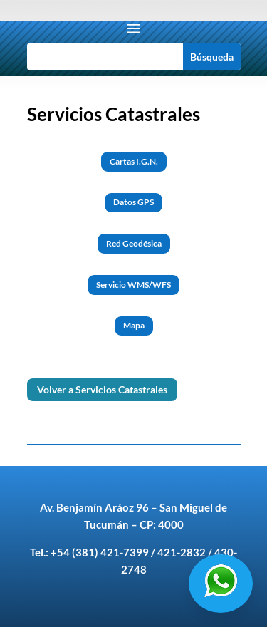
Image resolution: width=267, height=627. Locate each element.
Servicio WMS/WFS (133, 284)
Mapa (134, 325)
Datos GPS (133, 202)
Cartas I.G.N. (134, 161)
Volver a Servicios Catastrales (102, 389)
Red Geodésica (134, 243)
